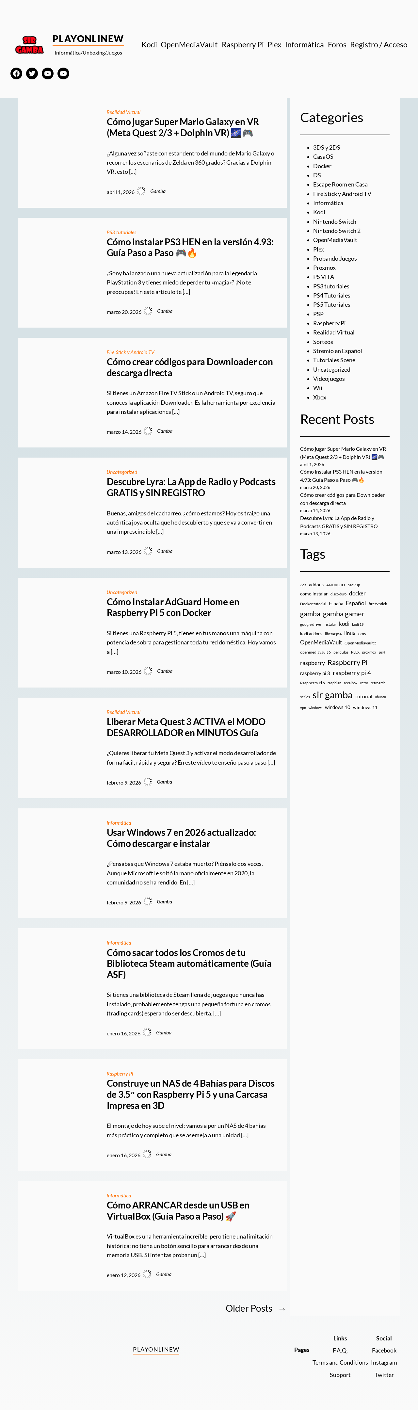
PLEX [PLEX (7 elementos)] (355, 652)
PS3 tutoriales (122, 232)
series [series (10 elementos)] (305, 696)
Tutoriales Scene (334, 360)
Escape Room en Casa (340, 184)
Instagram (384, 1362)
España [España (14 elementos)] (336, 603)
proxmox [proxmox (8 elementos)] (369, 652)
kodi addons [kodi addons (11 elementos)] (311, 633)
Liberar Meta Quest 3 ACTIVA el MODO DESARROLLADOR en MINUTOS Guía (186, 727)
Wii (317, 387)
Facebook (384, 1350)
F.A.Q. (340, 1350)
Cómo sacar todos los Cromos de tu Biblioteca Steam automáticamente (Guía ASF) (189, 963)
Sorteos (323, 341)
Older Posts (256, 1308)
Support (340, 1374)
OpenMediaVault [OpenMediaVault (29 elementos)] (321, 642)
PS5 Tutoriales (331, 304)
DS (317, 175)
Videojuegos (329, 378)
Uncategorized (122, 472)
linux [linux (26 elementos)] (350, 633)
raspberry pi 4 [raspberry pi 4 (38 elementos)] (352, 672)
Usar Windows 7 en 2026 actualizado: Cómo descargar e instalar (181, 838)
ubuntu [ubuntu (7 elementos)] (380, 697)
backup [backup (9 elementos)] (353, 584)
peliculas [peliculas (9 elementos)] (340, 652)
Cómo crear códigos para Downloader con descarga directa (190, 367)
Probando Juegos (335, 258)
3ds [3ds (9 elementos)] (303, 584)
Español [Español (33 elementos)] (356, 603)
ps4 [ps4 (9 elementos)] (382, 652)
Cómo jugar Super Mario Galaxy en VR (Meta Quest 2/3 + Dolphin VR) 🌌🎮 (183, 127)
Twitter (384, 1374)
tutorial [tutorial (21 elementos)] (363, 696)
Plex (318, 249)
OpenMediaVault (335, 239)
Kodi (319, 212)
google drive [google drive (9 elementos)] (310, 624)
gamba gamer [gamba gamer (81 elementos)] (344, 613)
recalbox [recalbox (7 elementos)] (351, 683)
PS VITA (323, 276)
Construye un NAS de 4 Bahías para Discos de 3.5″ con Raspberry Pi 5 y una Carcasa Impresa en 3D (191, 1094)
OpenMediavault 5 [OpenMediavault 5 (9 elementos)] (361, 642)
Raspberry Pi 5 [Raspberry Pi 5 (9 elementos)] (312, 682)
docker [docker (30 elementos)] (357, 593)
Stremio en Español (337, 351)
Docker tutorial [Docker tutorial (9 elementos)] (313, 603)
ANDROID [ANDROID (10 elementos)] (335, 584)
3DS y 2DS (326, 147)
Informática (119, 823)
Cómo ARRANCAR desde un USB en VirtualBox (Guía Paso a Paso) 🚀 (178, 1211)
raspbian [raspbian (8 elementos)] (334, 683)
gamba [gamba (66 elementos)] (310, 613)
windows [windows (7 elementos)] (315, 707)
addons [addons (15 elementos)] (316, 584)
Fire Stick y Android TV (130, 352)
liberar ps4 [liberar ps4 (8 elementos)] (333, 634)
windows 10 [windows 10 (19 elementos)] (337, 707)
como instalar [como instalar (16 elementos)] (314, 593)
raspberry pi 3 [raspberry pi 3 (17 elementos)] (315, 673)
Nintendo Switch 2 (337, 230)
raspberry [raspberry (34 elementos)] (312, 662)
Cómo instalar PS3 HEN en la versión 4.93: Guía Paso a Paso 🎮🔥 (190, 247)
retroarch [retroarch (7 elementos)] (378, 683)
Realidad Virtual (123, 112)
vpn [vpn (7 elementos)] (303, 707)
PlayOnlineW (88, 38)
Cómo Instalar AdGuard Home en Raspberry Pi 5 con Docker (173, 607)
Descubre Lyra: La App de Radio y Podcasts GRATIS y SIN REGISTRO (191, 487)
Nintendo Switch (334, 221)
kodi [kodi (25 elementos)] (344, 624)
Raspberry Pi (120, 1074)
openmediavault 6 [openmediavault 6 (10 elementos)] (315, 652)
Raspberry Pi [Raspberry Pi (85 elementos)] (348, 662)
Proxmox (324, 267)
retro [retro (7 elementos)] (364, 683)
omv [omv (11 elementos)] (362, 633)
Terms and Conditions (340, 1362)
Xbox (319, 397)
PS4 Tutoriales (331, 295)
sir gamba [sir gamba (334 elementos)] (333, 694)
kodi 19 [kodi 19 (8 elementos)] (357, 624)
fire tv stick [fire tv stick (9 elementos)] (378, 603)
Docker (322, 166)
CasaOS (323, 156)
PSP (318, 314)
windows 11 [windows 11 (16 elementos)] (365, 707)
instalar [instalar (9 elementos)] (330, 624)
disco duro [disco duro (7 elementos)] (338, 594)
